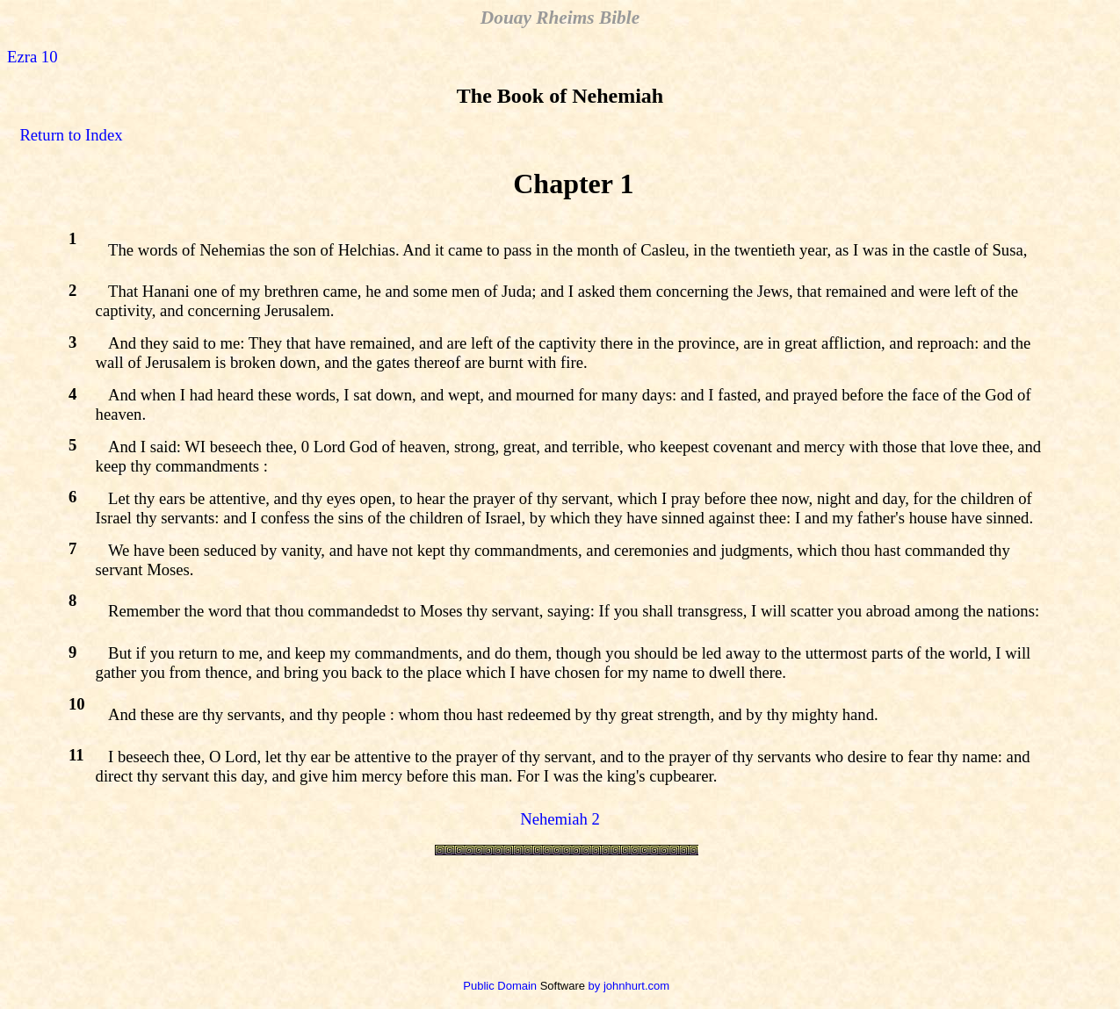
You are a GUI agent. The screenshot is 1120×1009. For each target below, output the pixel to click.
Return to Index (70, 135)
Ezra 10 (32, 56)
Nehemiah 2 (560, 819)
